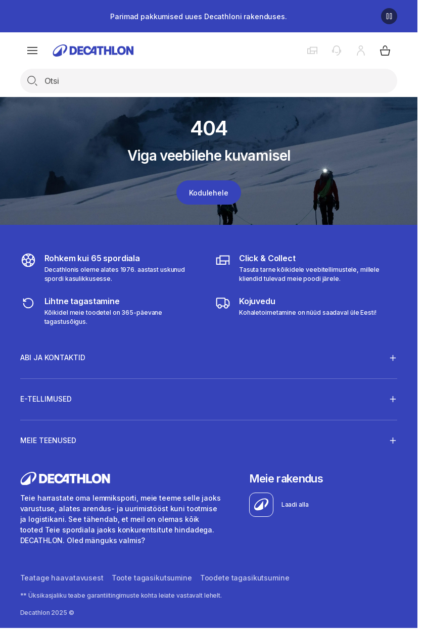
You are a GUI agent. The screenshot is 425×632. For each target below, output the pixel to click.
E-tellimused (46, 399)
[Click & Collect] (306, 267)
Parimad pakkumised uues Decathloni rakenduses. (198, 16)
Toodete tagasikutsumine (245, 577)
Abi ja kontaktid (52, 358)
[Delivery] (295, 310)
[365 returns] (111, 310)
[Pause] (389, 16)
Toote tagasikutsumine (152, 577)
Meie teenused (48, 440)
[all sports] (111, 267)
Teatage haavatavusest (62, 577)
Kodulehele (208, 192)
